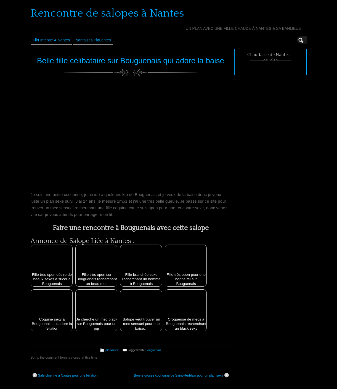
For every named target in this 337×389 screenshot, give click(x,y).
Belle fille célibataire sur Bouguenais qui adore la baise (130, 60)
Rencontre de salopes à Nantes (107, 13)
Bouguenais (153, 350)
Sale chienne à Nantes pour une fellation (65, 375)
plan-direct (112, 350)
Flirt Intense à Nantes (51, 40)
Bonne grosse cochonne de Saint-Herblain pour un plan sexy (181, 375)
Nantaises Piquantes (93, 40)
